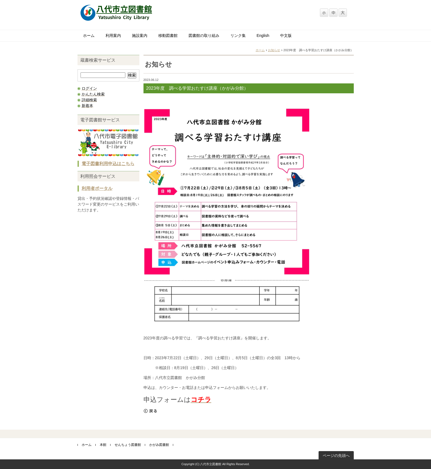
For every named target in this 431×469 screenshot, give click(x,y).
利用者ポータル (97, 188)
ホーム (89, 35)
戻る (150, 411)
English (263, 35)
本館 (103, 445)
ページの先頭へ (336, 455)
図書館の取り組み (204, 35)
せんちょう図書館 (128, 445)
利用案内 (113, 35)
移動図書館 (168, 35)
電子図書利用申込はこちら (108, 163)
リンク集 (238, 35)
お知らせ (274, 50)
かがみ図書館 (159, 445)
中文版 (286, 35)
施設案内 (139, 35)
